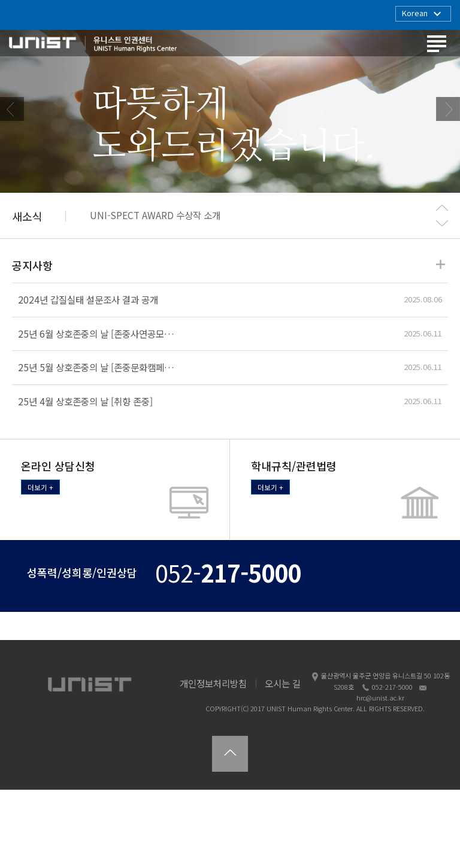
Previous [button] (12, 136)
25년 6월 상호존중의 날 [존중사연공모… (96, 386)
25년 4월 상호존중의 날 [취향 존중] (85, 454)
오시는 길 (283, 736)
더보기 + (40, 540)
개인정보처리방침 (213, 736)
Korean (423, 14)
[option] (230, 135)
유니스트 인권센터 (93, 46)
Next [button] (448, 136)
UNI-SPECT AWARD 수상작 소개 (155, 269)
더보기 (440, 317)
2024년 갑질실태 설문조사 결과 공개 (88, 352)
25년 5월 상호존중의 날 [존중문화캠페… (96, 420)
